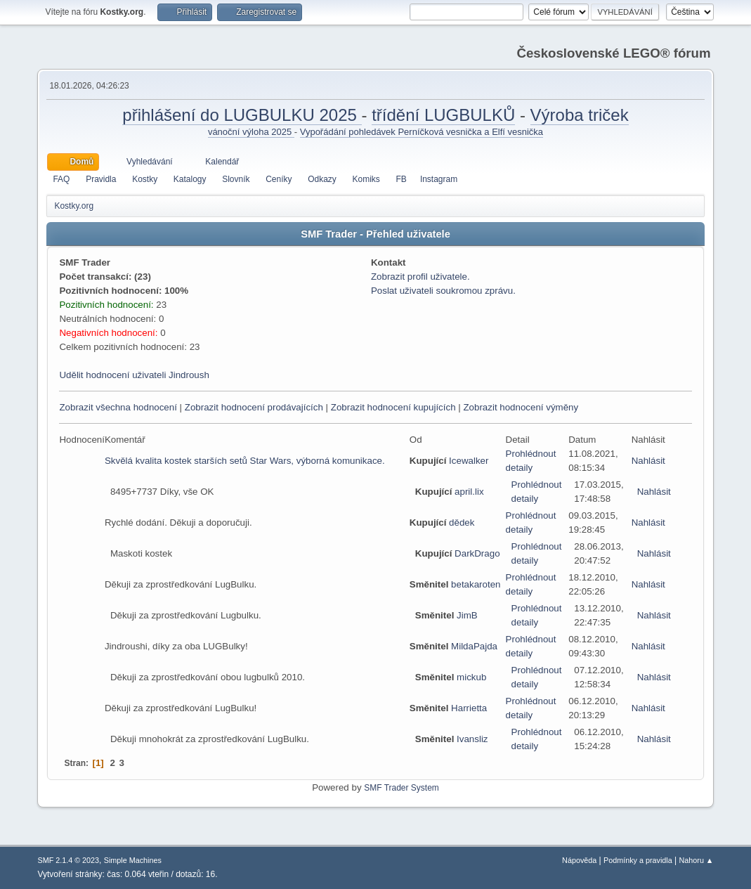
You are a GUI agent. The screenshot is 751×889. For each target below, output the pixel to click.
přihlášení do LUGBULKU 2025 (241, 114)
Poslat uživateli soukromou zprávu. (443, 290)
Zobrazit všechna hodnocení (117, 407)
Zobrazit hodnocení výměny (520, 407)
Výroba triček (579, 114)
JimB (467, 615)
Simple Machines (133, 860)
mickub (471, 677)
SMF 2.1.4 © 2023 (68, 860)
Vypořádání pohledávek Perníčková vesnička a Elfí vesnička (421, 131)
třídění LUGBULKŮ (443, 114)
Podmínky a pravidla (637, 860)
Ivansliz (472, 739)
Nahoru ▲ (696, 860)
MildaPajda (474, 646)
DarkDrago (477, 553)
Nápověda (579, 860)
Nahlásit (648, 460)
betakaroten (475, 584)
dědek (461, 522)
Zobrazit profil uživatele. (420, 276)
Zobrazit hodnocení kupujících (393, 407)
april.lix (469, 491)
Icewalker (468, 460)
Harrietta (469, 708)
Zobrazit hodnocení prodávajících (254, 407)
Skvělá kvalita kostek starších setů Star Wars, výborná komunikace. (245, 460)
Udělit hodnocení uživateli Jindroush (134, 375)
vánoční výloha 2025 (251, 131)
